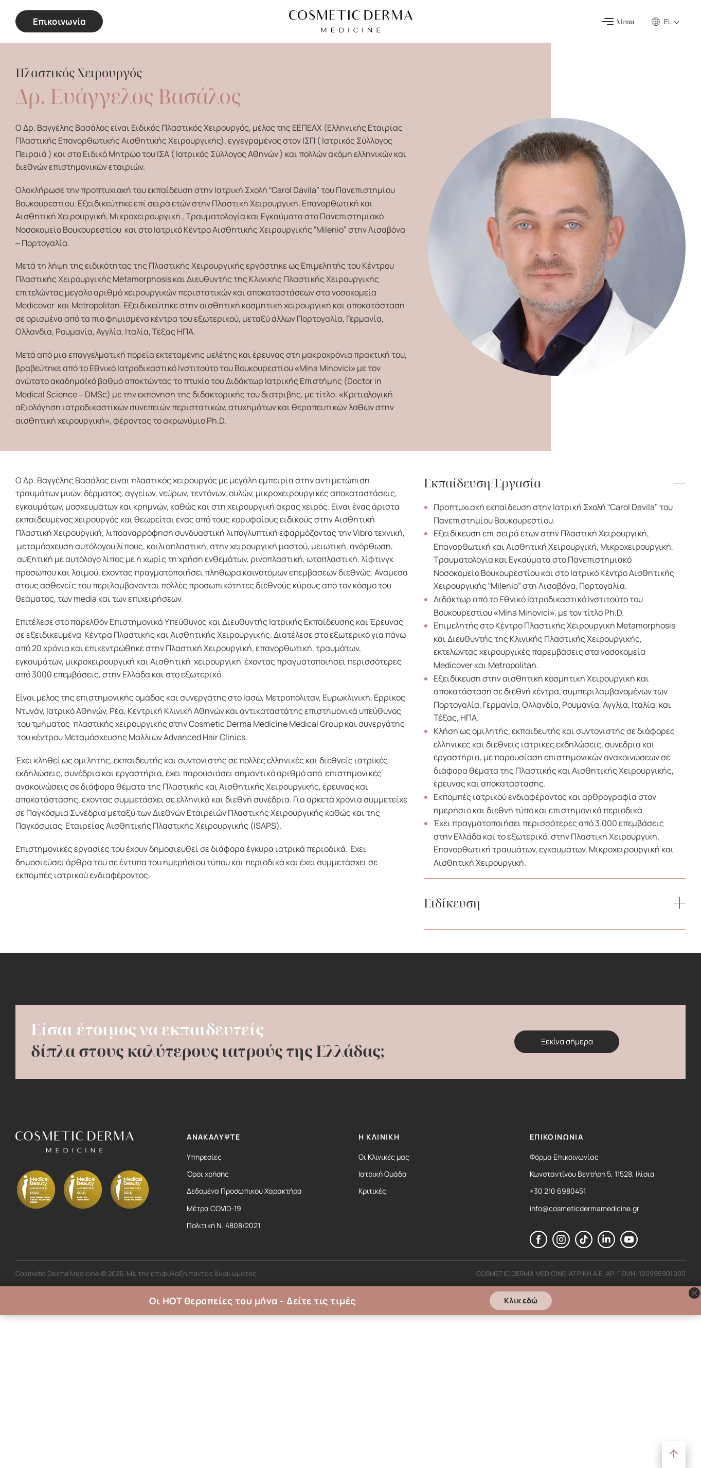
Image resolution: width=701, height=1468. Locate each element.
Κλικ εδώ (520, 1300)
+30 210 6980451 (558, 1191)
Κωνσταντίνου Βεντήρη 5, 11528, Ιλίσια (592, 1174)
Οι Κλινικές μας (383, 1157)
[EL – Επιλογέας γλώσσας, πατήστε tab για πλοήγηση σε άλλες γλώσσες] (673, 21)
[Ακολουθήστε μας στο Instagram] (561, 1245)
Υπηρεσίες (204, 1157)
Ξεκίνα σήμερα (567, 1041)
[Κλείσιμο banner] (694, 1293)
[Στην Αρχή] (674, 1454)
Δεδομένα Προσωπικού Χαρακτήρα (244, 1191)
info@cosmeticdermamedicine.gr (584, 1208)
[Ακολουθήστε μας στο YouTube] (629, 1245)
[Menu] (618, 21)
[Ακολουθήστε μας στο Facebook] (538, 1245)
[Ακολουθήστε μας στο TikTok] (583, 1245)
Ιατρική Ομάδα (382, 1174)
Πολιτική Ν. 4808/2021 (223, 1225)
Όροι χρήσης (208, 1174)
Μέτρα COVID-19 (214, 1208)
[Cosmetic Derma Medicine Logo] (350, 21)
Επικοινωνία (59, 21)
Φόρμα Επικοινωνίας (564, 1157)
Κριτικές (372, 1191)
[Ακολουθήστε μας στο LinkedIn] (606, 1245)
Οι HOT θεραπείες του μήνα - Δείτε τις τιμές (252, 1301)
